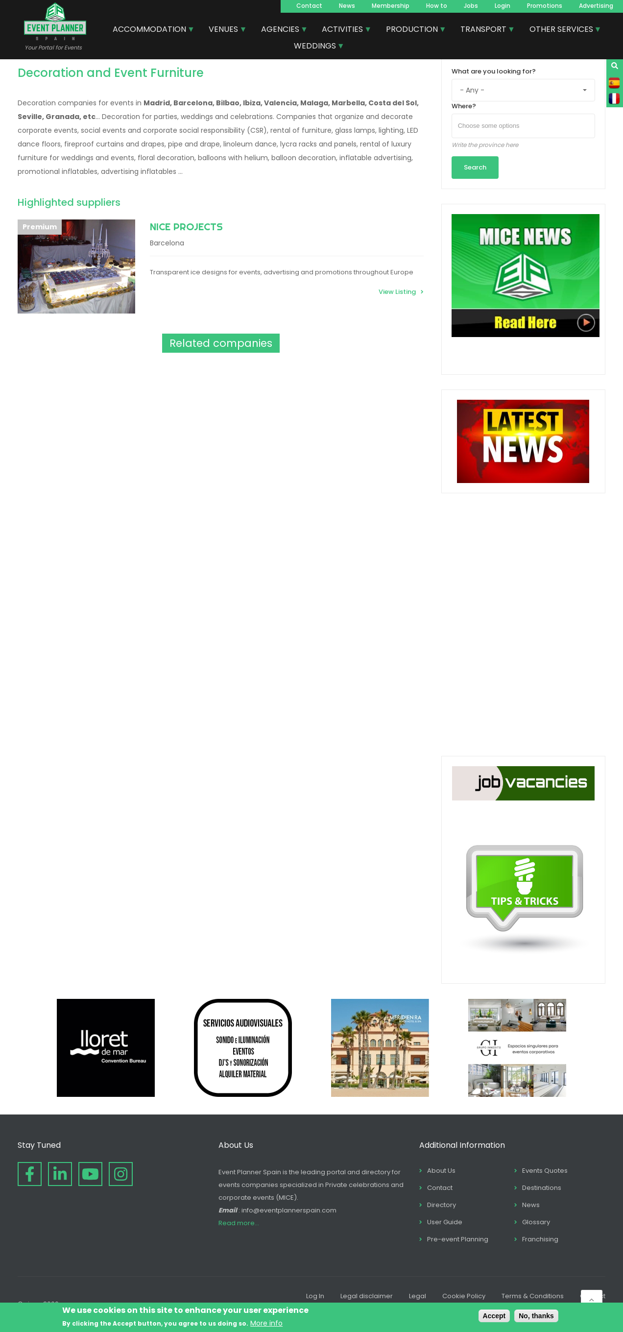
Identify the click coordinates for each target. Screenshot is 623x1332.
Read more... (238, 1223)
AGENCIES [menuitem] (281, 30)
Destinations (541, 1187)
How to (436, 5)
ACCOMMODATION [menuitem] (149, 30)
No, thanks (536, 1316)
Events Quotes (545, 1170)
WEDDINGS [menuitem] (315, 47)
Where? (464, 106)
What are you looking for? (494, 71)
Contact (309, 5)
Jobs (471, 5)
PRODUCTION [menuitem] (412, 30)
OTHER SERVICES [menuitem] (561, 30)
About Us (441, 1170)
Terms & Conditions (533, 1296)
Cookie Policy (463, 1296)
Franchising (540, 1239)
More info (266, 1323)
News (347, 5)
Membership (390, 5)
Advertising (596, 5)
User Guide (444, 1222)
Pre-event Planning (457, 1239)
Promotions (544, 5)
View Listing (397, 292)
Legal (417, 1296)
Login (502, 5)
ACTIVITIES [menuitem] (342, 30)
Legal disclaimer (366, 1296)
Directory (441, 1205)
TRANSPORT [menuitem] (484, 30)
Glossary (536, 1222)
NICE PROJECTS (186, 226)
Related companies (220, 343)
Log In (315, 1296)
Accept (494, 1316)
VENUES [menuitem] (223, 30)
